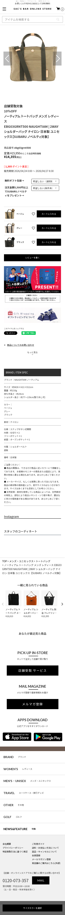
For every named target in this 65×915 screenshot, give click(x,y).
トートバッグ (43, 561)
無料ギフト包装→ (14, 180)
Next (57, 59)
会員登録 (36, 855)
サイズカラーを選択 (32, 907)
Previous (7, 59)
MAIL (40, 880)
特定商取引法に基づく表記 (15, 851)
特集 (19, 829)
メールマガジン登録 (41, 859)
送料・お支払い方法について (45, 847)
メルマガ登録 (32, 704)
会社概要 (7, 843)
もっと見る (32, 352)
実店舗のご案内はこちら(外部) (46, 863)
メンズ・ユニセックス (21, 561)
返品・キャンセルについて (44, 851)
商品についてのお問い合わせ (20, 344)
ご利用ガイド (38, 843)
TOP (4, 561)
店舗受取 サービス (32, 670)
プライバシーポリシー (13, 847)
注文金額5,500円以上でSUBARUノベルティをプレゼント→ (16, 191)
